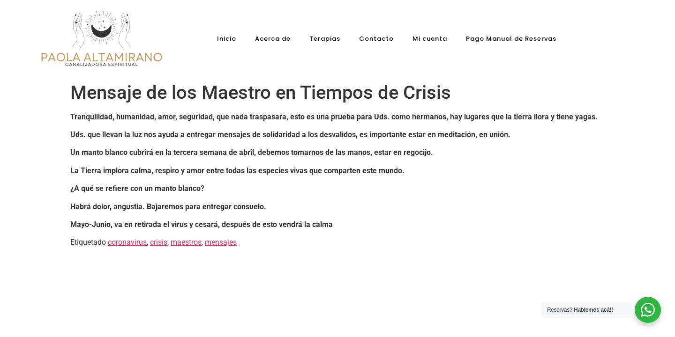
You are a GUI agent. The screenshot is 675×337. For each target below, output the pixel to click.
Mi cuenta (429, 38)
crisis (158, 242)
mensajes (221, 242)
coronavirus (127, 242)
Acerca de (273, 38)
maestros (186, 242)
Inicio (226, 38)
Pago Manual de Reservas (511, 38)
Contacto (376, 38)
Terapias (324, 38)
